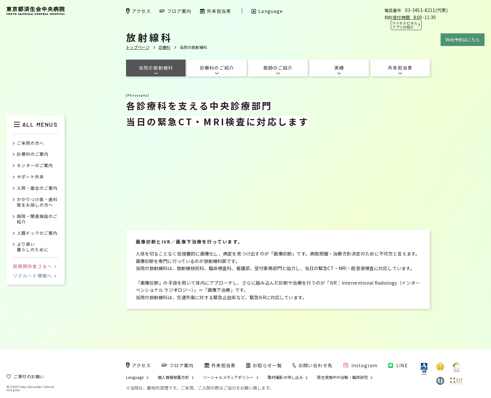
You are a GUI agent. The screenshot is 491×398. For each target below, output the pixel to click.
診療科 (165, 47)
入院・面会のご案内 (37, 188)
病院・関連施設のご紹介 (37, 219)
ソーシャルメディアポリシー (228, 377)
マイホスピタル (404, 24)
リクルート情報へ (34, 275)
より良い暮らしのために (32, 247)
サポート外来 (30, 177)
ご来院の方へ (30, 143)
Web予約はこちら (462, 40)
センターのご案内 (35, 165)
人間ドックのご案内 (37, 233)
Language (135, 377)
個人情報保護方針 (173, 377)
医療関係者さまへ (34, 266)
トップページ (138, 47)
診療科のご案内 (32, 154)
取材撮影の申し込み (285, 377)
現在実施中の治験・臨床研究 (342, 377)
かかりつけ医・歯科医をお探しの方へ (37, 202)
